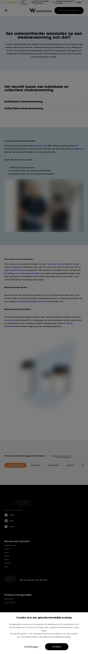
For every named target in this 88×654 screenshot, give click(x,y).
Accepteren (56, 647)
